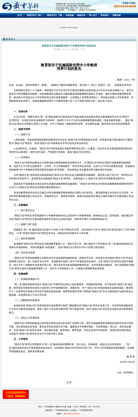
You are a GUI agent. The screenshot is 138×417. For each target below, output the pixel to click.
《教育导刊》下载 (54, 15)
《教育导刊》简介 (34, 15)
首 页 (19, 15)
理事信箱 (116, 15)
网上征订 (93, 15)
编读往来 (81, 15)
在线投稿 (69, 15)
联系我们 (105, 15)
